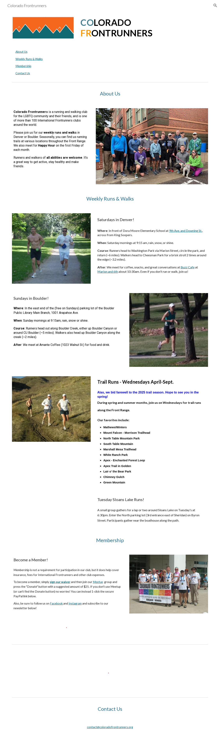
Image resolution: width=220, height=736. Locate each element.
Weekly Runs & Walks (29, 59)
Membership (23, 66)
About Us (21, 51)
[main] (143, 28)
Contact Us (22, 73)
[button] (215, 5)
